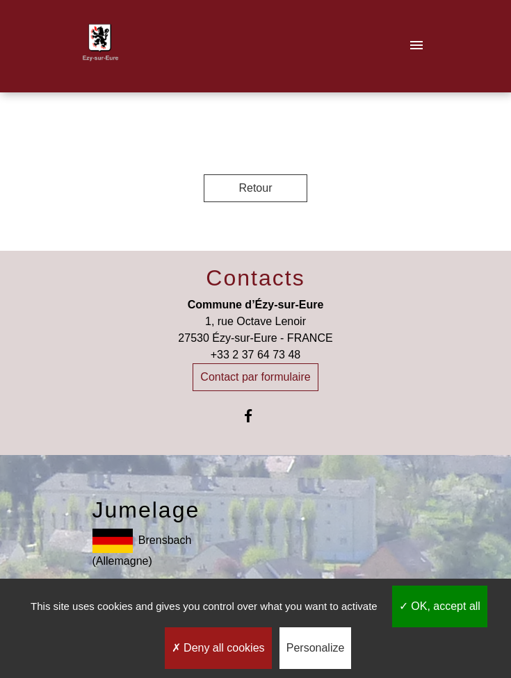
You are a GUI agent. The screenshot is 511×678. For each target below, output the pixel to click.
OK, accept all (439, 606)
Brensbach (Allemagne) (142, 548)
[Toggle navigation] (416, 46)
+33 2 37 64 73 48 (255, 355)
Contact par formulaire (255, 377)
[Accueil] (100, 46)
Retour (255, 188)
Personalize (315, 648)
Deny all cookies (218, 648)
